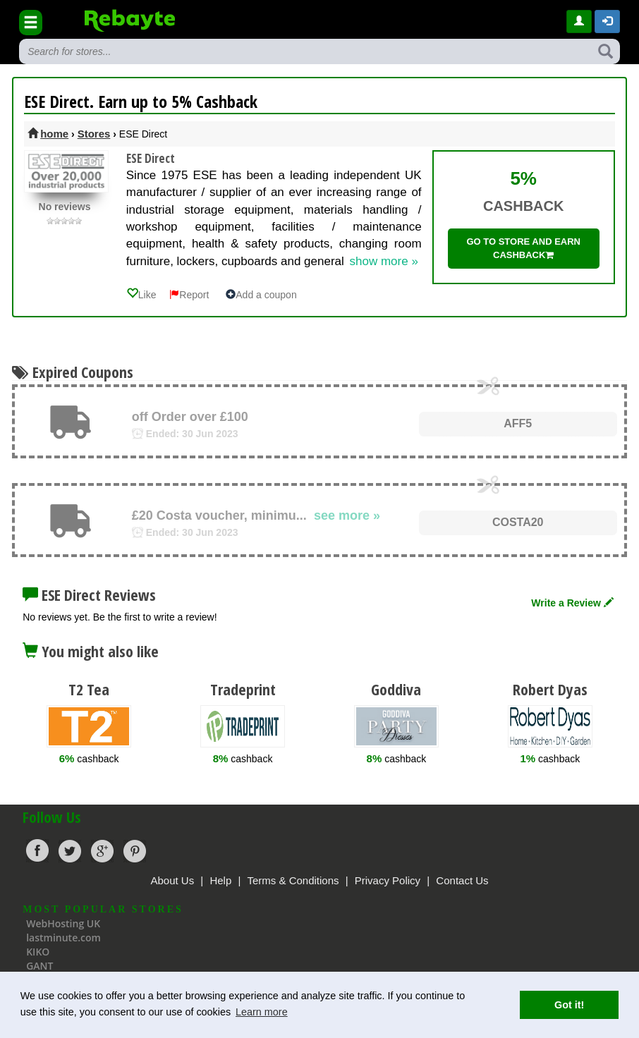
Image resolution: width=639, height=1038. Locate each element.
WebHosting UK (63, 923)
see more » (347, 515)
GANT (39, 965)
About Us (172, 880)
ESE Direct (150, 158)
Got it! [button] (569, 1004)
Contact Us (462, 880)
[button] (607, 21)
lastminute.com (63, 937)
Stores (94, 134)
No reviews (65, 206)
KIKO (37, 951)
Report (189, 294)
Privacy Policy (387, 880)
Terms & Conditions (293, 880)
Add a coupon (261, 294)
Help (220, 880)
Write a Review (572, 603)
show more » (384, 261)
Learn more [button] (262, 1012)
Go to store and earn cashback (523, 248)
